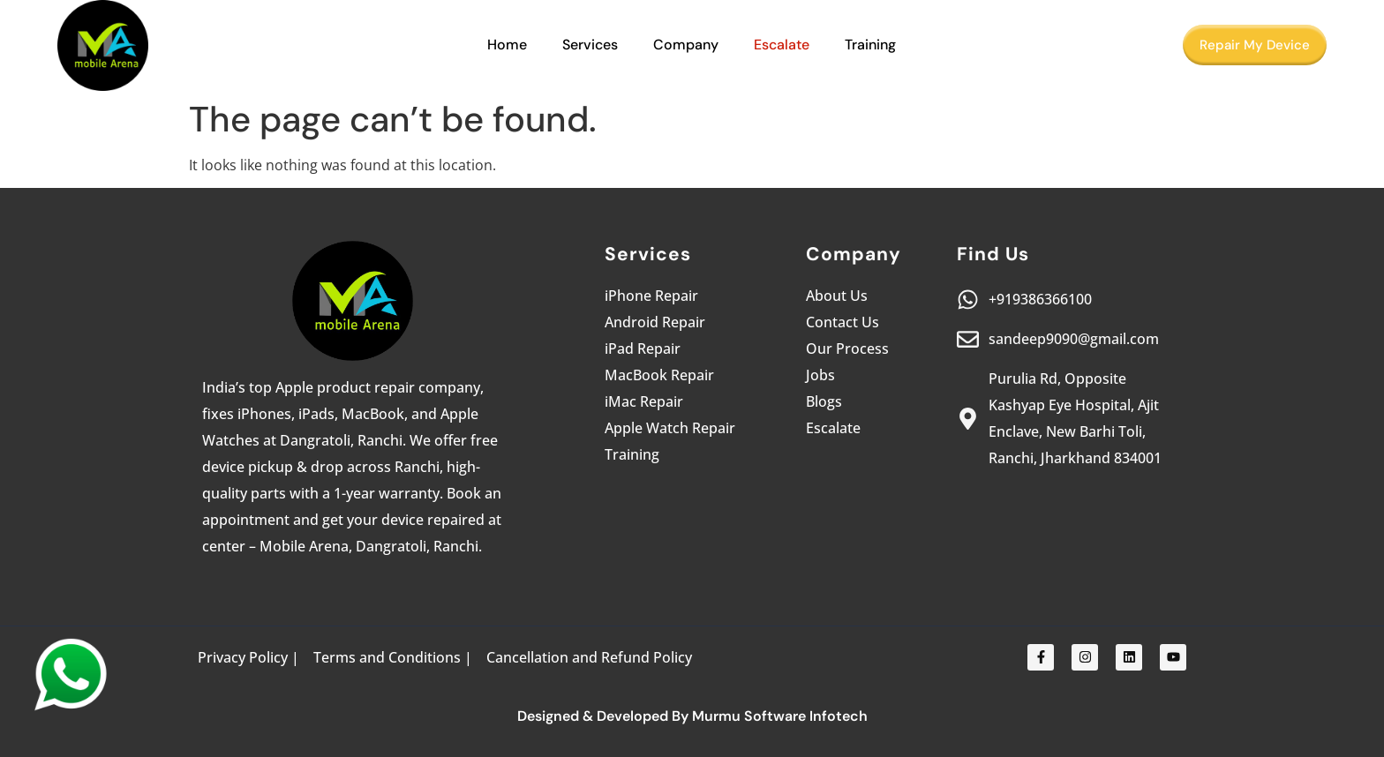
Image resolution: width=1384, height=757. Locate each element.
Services (590, 44)
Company (685, 44)
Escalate (781, 44)
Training (870, 44)
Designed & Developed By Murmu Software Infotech (692, 716)
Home (507, 44)
